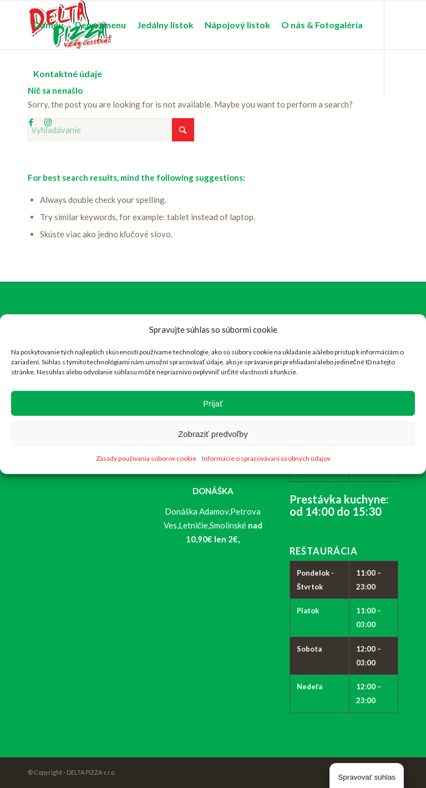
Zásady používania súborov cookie (146, 458)
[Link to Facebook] (31, 122)
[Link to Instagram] (47, 122)
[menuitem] (48, 25)
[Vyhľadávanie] (111, 129)
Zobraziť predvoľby (213, 434)
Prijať (213, 403)
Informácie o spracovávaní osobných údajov (266, 458)
